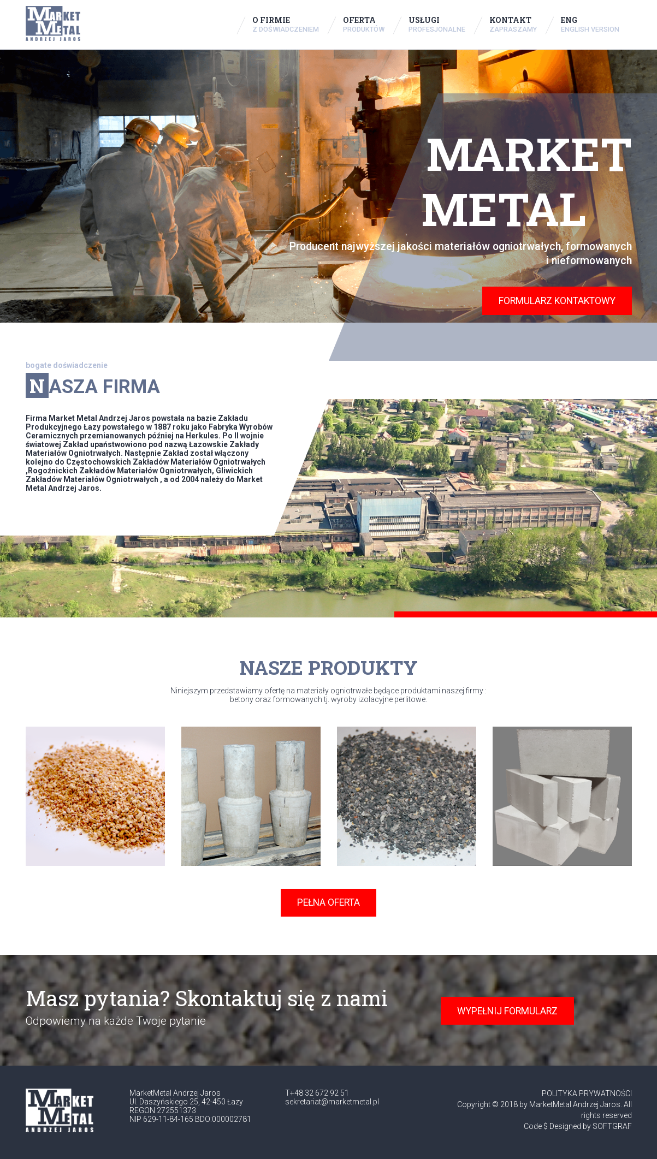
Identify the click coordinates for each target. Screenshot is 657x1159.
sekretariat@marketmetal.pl (332, 1101)
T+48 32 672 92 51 (317, 1093)
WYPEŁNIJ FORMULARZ (507, 1011)
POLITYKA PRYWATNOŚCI (587, 1093)
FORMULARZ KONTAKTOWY (557, 300)
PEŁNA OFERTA (328, 902)
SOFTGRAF (612, 1126)
